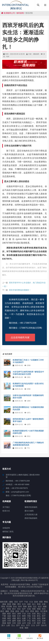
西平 (44, 616)
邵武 (44, 609)
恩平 (18, 625)
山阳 (8, 625)
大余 (29, 614)
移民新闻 (20, 13)
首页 (9, 636)
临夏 (24, 618)
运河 (24, 623)
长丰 (19, 616)
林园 (39, 609)
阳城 (9, 609)
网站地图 (16, 580)
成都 (14, 618)
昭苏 (9, 614)
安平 (21, 602)
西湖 (32, 611)
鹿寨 (4, 614)
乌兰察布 (43, 611)
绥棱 (14, 616)
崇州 (20, 606)
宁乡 (24, 614)
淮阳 (34, 609)
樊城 (46, 602)
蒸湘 (36, 602)
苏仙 (15, 606)
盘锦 (17, 611)
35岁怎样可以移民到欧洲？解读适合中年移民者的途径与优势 (28, 373)
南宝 (34, 621)
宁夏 (4, 616)
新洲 (9, 604)
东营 (34, 614)
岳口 (34, 604)
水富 (44, 604)
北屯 (39, 621)
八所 (34, 623)
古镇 (29, 623)
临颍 (19, 621)
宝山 (13, 625)
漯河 (19, 604)
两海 (3, 606)
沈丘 (35, 606)
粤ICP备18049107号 (29, 580)
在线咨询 (30, 636)
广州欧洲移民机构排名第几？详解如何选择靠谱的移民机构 (28, 444)
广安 (29, 618)
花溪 (19, 623)
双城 (21, 628)
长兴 (24, 604)
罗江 (4, 609)
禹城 (4, 623)
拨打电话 (40, 636)
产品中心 (19, 636)
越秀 (14, 621)
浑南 (29, 616)
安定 (19, 609)
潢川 (3, 625)
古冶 (33, 625)
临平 (24, 609)
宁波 (26, 602)
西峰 (25, 606)
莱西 (24, 616)
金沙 (40, 606)
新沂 (14, 609)
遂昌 (39, 618)
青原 (39, 604)
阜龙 (44, 623)
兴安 (14, 623)
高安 (16, 602)
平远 (29, 621)
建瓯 (11, 602)
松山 (23, 625)
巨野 (24, 621)
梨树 (44, 618)
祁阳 (41, 602)
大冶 (31, 602)
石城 (29, 609)
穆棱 (7, 611)
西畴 (14, 604)
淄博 (19, 614)
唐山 (39, 614)
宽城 (12, 611)
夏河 (19, 618)
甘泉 (34, 616)
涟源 (9, 616)
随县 (37, 611)
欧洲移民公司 (8, 13)
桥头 (39, 616)
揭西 (9, 618)
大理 (9, 621)
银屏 (9, 623)
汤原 (29, 604)
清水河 (44, 625)
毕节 (28, 625)
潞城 (4, 604)
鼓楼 (4, 618)
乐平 (38, 625)
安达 (27, 611)
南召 (2, 611)
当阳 (22, 611)
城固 (26, 628)
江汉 (44, 614)
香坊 (14, 614)
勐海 (30, 606)
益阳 (4, 621)
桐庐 (39, 623)
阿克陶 (9, 606)
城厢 (45, 606)
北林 (44, 621)
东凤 (34, 618)
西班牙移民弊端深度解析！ (20, 290)
